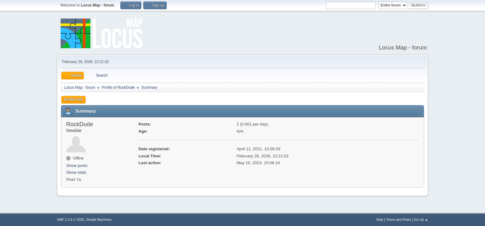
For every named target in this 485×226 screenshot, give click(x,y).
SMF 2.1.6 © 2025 (70, 219)
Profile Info (73, 99)
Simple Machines (98, 219)
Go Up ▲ (421, 219)
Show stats (76, 172)
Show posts (77, 165)
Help (379, 219)
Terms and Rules (398, 219)
